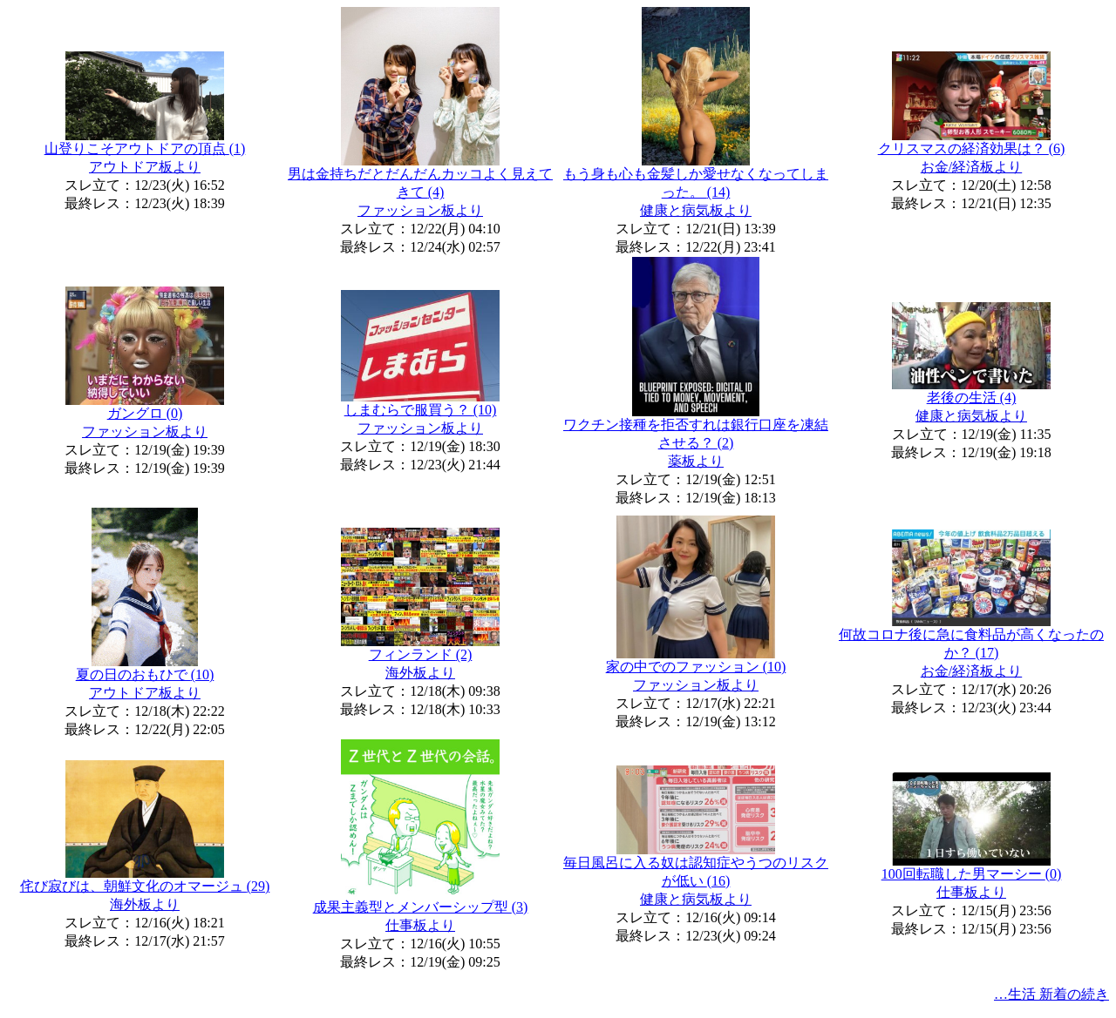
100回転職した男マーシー (971, 873)
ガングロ (145, 413)
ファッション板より (420, 210)
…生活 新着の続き (1051, 994)
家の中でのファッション (696, 666)
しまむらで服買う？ (420, 409)
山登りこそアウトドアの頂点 (145, 148)
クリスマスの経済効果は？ (971, 148)
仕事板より (420, 925)
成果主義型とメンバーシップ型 (420, 907)
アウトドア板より (145, 166)
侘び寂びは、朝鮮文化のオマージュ (145, 886)
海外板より (420, 672)
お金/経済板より (971, 166)
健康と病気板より (696, 210)
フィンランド (421, 654)
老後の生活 (972, 397)
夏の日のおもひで (145, 674)
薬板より (696, 461)
